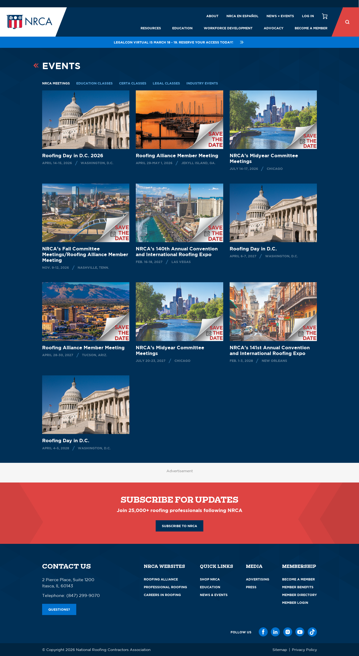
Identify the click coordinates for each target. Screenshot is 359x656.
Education (182, 28)
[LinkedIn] (275, 632)
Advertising (257, 579)
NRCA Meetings (56, 83)
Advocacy (273, 28)
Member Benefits (297, 587)
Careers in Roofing (162, 595)
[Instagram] (287, 632)
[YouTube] (300, 632)
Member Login (295, 602)
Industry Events (202, 83)
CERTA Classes (132, 83)
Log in (308, 16)
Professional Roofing (165, 587)
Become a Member (311, 28)
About (212, 16)
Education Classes (94, 83)
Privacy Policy (304, 650)
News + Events (280, 16)
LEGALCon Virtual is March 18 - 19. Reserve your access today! (179, 42)
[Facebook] (263, 632)
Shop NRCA (210, 579)
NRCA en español (242, 16)
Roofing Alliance (161, 579)
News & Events (214, 595)
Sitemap (279, 650)
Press (251, 587)
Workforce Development (228, 28)
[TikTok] (312, 632)
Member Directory (299, 595)
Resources (151, 28)
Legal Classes (166, 83)
